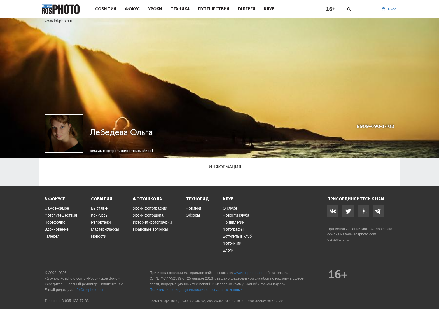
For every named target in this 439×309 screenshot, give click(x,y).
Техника (180, 9)
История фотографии (152, 222)
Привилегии (234, 222)
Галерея (246, 9)
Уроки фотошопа (148, 215)
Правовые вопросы (150, 229)
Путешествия (214, 9)
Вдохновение (57, 229)
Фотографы (233, 229)
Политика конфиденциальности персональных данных (196, 289)
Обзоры (193, 215)
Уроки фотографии (150, 208)
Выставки (99, 208)
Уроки (155, 9)
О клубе (230, 208)
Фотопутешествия (61, 215)
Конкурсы (99, 215)
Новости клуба (236, 215)
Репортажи (101, 222)
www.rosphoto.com (360, 234)
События (105, 9)
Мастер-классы (105, 229)
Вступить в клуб (237, 236)
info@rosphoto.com (89, 289)
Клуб (269, 9)
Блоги (228, 250)
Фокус (132, 9)
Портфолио (55, 222)
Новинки (193, 208)
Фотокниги (232, 243)
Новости (98, 236)
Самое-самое (57, 208)
